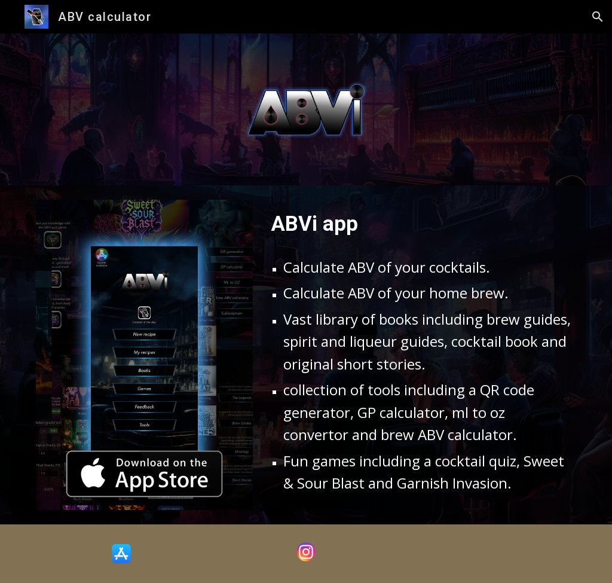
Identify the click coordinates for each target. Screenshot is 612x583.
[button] (597, 16)
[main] (421, 224)
